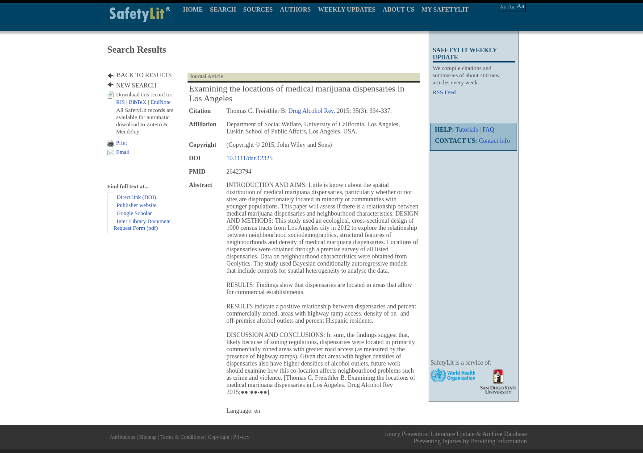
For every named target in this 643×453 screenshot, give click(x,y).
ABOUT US (398, 9)
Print (121, 143)
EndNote (160, 102)
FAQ (488, 129)
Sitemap (147, 437)
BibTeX (137, 102)
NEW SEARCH (136, 85)
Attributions (122, 437)
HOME (193, 9)
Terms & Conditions (182, 437)
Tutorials (466, 129)
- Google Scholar (132, 213)
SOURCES (258, 9)
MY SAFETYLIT (445, 9)
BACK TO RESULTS (144, 75)
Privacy (241, 437)
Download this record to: (144, 94)
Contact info (494, 140)
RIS (120, 102)
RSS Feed (444, 92)
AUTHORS (295, 9)
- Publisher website (135, 205)
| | (143, 102)
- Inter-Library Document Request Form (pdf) (142, 224)
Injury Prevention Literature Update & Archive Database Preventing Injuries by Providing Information (456, 438)
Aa (503, 6)
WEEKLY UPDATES (347, 9)
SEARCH (223, 9)
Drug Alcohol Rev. (311, 111)
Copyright (219, 437)
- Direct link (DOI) (134, 197)
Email (122, 152)
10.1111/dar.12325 (249, 158)
